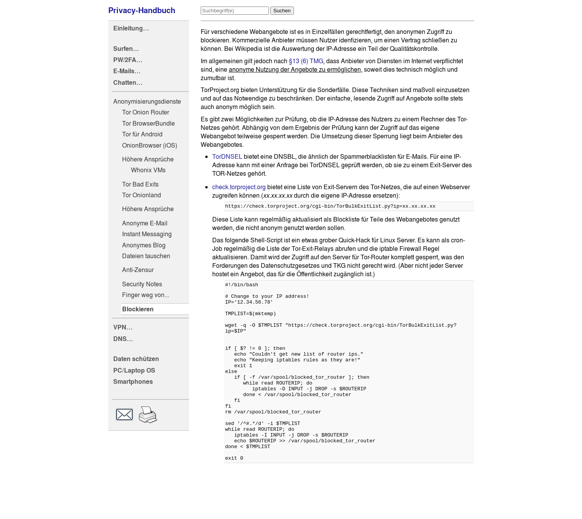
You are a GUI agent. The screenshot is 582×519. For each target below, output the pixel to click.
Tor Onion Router (145, 112)
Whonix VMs (148, 170)
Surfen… (126, 48)
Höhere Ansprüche (148, 159)
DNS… (123, 338)
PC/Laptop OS (134, 370)
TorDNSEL (227, 156)
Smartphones (133, 381)
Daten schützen (136, 358)
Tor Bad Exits (140, 184)
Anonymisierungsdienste (147, 101)
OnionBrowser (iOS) (149, 145)
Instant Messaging (147, 234)
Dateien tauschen (146, 256)
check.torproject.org (239, 187)
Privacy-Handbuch (141, 10)
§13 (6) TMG (306, 61)
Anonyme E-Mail (145, 223)
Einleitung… (131, 28)
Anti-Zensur (138, 269)
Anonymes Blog (144, 245)
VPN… (123, 327)
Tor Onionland (141, 195)
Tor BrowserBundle (148, 123)
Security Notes (142, 284)
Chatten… (128, 82)
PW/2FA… (128, 59)
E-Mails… (127, 71)
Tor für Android (142, 134)
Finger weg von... (145, 295)
